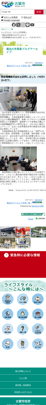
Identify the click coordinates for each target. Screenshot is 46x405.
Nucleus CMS (37, 206)
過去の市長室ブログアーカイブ (14, 35)
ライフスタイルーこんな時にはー (23, 285)
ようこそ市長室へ (20, 32)
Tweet (30, 219)
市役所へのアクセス (23, 392)
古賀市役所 (13, 5)
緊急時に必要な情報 (23, 264)
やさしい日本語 (9, 17)
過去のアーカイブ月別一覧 (18, 65)
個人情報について (23, 371)
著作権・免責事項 (23, 385)
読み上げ (26, 17)
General (38, 62)
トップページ (6, 32)
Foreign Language (10, 20)
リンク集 (23, 378)
